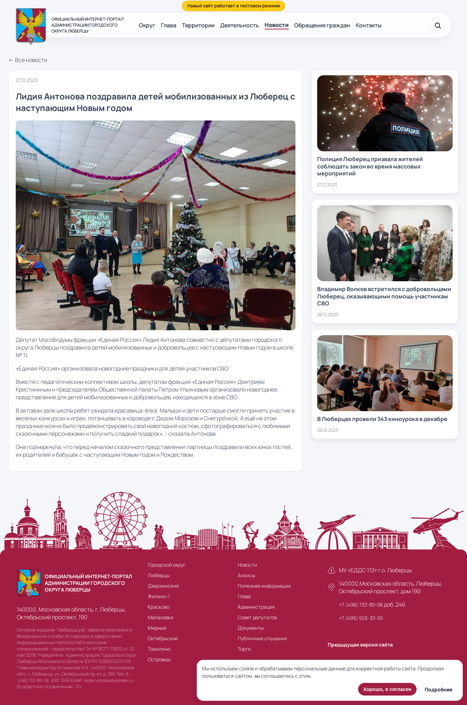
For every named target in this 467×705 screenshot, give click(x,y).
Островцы (159, 659)
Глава (168, 25)
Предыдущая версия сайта (360, 644)
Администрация (256, 606)
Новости (277, 25)
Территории (198, 25)
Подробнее (438, 689)
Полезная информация (264, 585)
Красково (158, 606)
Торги (244, 648)
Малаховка (160, 617)
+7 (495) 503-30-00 (361, 618)
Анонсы (246, 575)
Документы (251, 627)
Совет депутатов (257, 617)
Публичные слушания (262, 638)
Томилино (159, 648)
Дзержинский (163, 585)
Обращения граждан (322, 25)
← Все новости (27, 60)
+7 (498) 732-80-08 (361, 604)
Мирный (157, 627)
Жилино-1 (159, 596)
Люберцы (158, 575)
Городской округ (167, 564)
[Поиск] (437, 25)
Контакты (369, 25)
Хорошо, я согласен (387, 689)
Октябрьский (163, 638)
